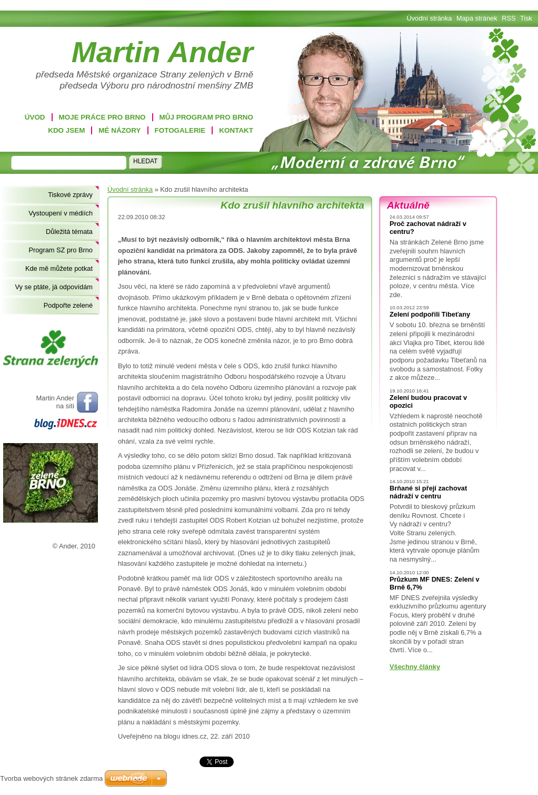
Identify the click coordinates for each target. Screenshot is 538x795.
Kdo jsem (66, 130)
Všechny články (415, 667)
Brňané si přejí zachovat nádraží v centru (428, 492)
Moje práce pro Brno (102, 117)
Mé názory (119, 130)
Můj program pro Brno (206, 117)
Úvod (35, 117)
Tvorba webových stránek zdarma (51, 778)
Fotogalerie (180, 130)
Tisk (526, 18)
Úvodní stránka (130, 189)
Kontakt (236, 130)
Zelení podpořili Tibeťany (430, 314)
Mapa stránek (476, 18)
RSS (508, 18)
